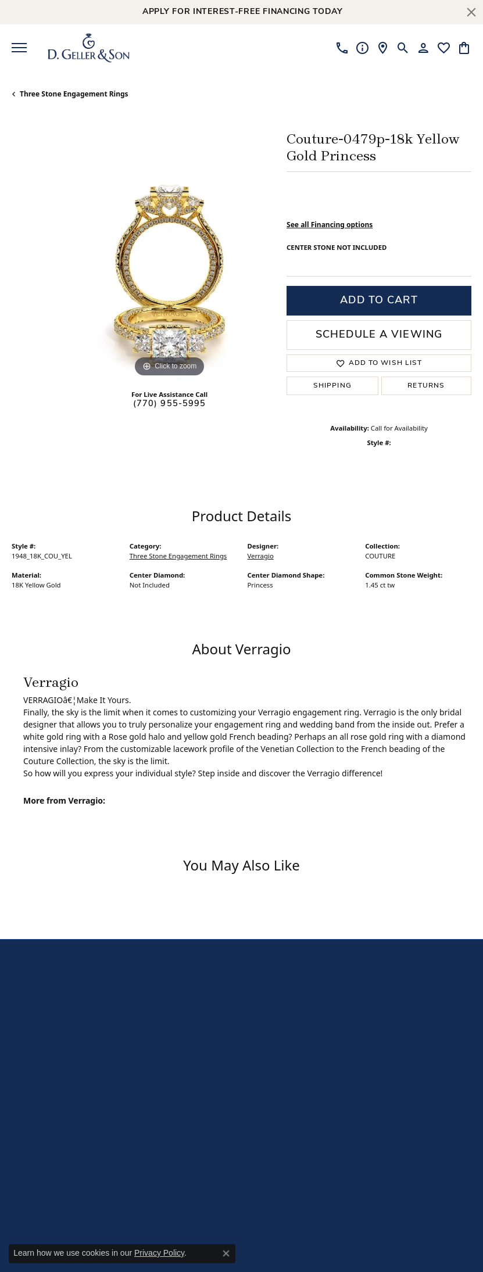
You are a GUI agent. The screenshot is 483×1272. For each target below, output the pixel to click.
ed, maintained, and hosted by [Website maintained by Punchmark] (330, 1254)
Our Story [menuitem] (186, 1008)
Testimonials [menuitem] (191, 1087)
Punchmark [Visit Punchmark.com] (396, 1254)
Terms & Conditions (256, 1236)
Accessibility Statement (335, 1236)
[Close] (471, 12)
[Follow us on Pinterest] (454, 979)
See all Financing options (330, 225)
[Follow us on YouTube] (361, 979)
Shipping (332, 385)
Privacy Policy (159, 1252)
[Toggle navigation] (19, 47)
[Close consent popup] (226, 1253)
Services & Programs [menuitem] (187, 1052)
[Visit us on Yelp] (407, 979)
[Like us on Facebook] (337, 979)
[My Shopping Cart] (464, 47)
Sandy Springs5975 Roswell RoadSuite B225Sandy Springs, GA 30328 (57, 1083)
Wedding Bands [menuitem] (276, 1007)
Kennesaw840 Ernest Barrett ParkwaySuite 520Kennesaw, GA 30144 (62, 1015)
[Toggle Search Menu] (403, 47)
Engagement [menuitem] (270, 992)
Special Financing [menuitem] (200, 1073)
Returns (426, 385)
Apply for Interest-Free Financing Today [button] (242, 12)
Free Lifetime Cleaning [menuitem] (193, 1027)
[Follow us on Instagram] (430, 979)
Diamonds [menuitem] (266, 1022)
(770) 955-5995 (169, 404)
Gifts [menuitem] (255, 1052)
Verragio (261, 555)
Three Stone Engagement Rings (74, 94)
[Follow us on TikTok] (384, 979)
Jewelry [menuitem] (260, 1037)
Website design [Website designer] (260, 1254)
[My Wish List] (444, 47)
